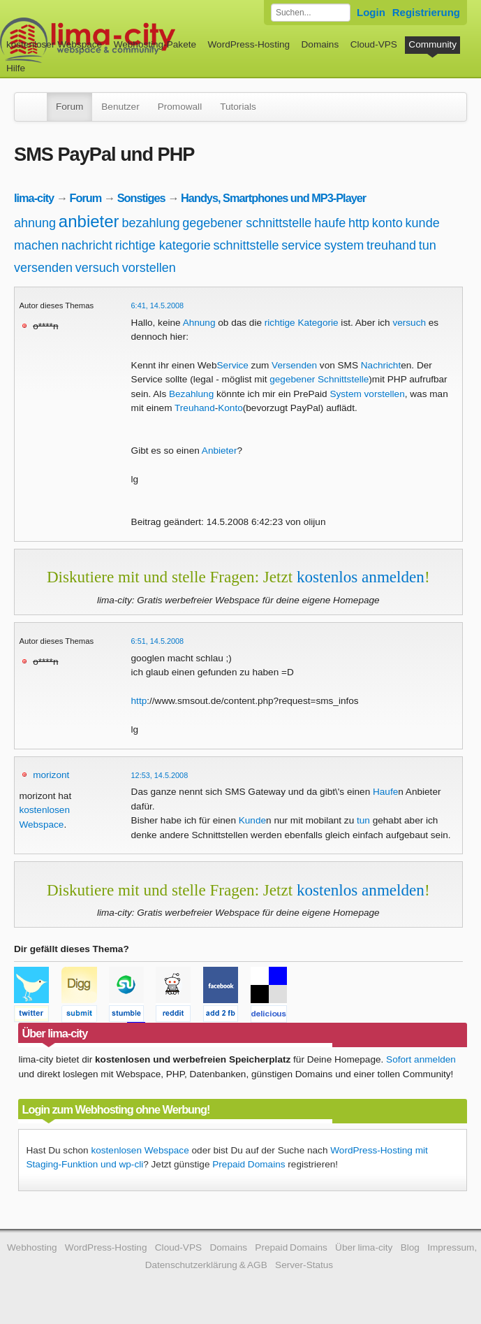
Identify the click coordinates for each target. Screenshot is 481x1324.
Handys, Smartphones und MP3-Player (273, 198)
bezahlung (150, 223)
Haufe (385, 791)
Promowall (180, 106)
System (345, 394)
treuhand (391, 245)
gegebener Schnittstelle (319, 379)
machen (36, 245)
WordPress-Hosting (248, 44)
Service (233, 365)
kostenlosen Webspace (139, 1150)
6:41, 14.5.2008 (157, 305)
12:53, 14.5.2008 (159, 775)
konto (387, 223)
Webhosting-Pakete (155, 44)
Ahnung (199, 322)
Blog (410, 1247)
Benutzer (120, 106)
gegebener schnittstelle (246, 223)
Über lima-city (363, 1247)
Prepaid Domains (248, 1164)
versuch (97, 268)
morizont (51, 775)
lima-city (34, 198)
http (358, 223)
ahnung (35, 223)
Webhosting (32, 1247)
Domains (320, 44)
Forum (69, 106)
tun (427, 245)
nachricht (86, 245)
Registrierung (426, 12)
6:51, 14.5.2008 (157, 641)
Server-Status (304, 1265)
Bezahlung (191, 394)
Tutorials (238, 106)
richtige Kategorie (302, 322)
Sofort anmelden (421, 1059)
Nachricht (381, 365)
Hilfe (15, 68)
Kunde (252, 820)
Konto (230, 408)
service (301, 245)
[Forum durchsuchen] (310, 12)
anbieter (89, 221)
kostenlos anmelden (360, 577)
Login (371, 12)
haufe (330, 223)
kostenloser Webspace (54, 44)
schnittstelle (246, 245)
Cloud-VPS (373, 44)
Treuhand (195, 408)
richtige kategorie (163, 245)
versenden (43, 268)
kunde (423, 223)
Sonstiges (141, 198)
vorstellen (149, 268)
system (344, 245)
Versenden (294, 365)
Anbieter (219, 450)
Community (432, 44)
